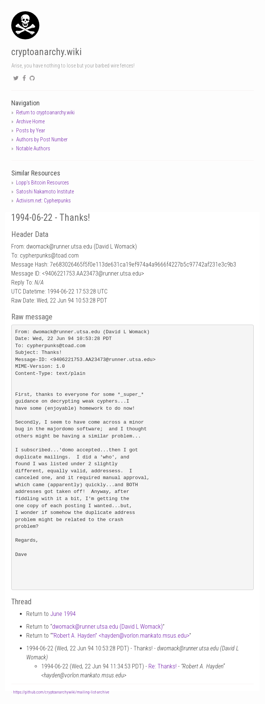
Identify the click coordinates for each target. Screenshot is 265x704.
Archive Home (30, 121)
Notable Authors (33, 148)
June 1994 (63, 613)
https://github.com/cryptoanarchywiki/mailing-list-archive (61, 692)
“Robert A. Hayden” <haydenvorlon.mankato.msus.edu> (120, 635)
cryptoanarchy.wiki (46, 51)
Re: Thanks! (162, 666)
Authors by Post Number (41, 139)
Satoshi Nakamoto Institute (45, 192)
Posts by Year (30, 130)
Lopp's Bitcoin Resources (42, 183)
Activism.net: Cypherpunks (43, 201)
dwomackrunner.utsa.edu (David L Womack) (107, 626)
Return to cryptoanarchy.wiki (45, 112)
